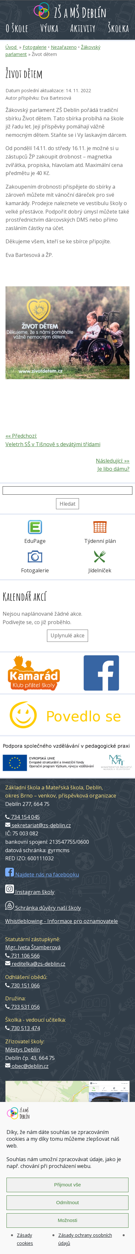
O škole (17, 28)
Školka (118, 28)
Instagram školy (29, 892)
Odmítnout (67, 1202)
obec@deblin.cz (27, 1066)
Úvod (12, 47)
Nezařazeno (64, 47)
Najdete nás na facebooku (42, 874)
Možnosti (67, 1220)
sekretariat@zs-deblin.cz (38, 825)
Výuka (49, 28)
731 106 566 (22, 955)
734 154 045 (22, 816)
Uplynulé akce (67, 635)
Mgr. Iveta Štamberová (33, 947)
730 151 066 (22, 985)
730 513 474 (22, 1028)
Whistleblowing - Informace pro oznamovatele (61, 921)
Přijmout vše (67, 1184)
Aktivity (83, 28)
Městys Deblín (22, 1049)
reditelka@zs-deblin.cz (35, 963)
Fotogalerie (35, 47)
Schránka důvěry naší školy (43, 907)
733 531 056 (22, 1006)
